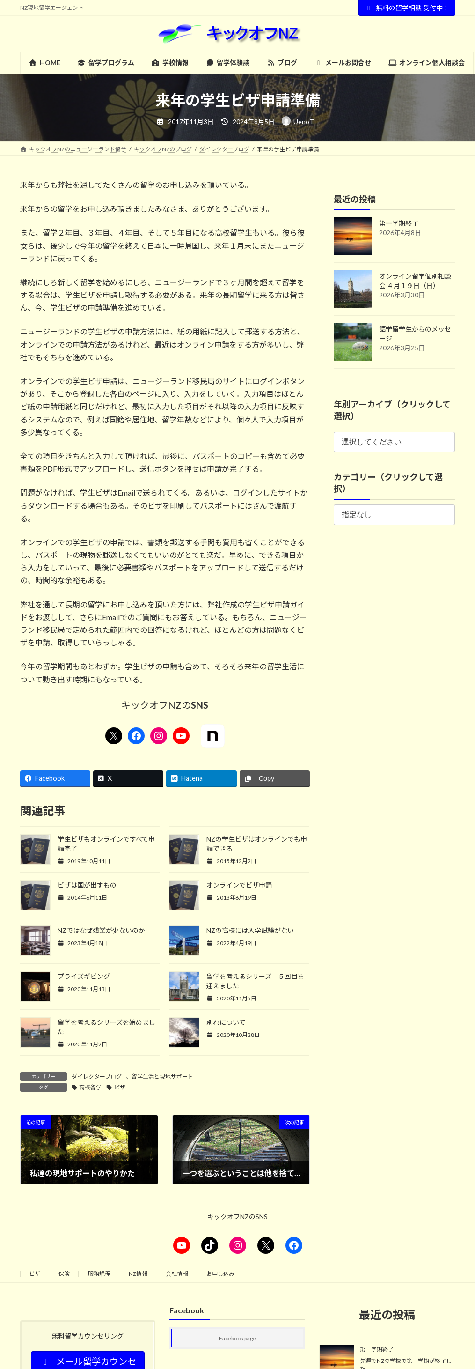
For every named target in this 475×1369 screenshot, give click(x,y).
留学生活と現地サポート (162, 1076)
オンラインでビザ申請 (239, 885)
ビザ (119, 1087)
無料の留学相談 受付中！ (407, 8)
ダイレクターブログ (97, 1076)
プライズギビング (84, 976)
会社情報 (177, 1273)
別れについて (226, 1022)
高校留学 (90, 1087)
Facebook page (237, 1338)
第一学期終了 (398, 223)
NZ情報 (138, 1273)
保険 (64, 1273)
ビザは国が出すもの (87, 885)
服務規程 (99, 1273)
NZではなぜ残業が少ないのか (101, 930)
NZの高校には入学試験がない (250, 930)
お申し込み (220, 1273)
